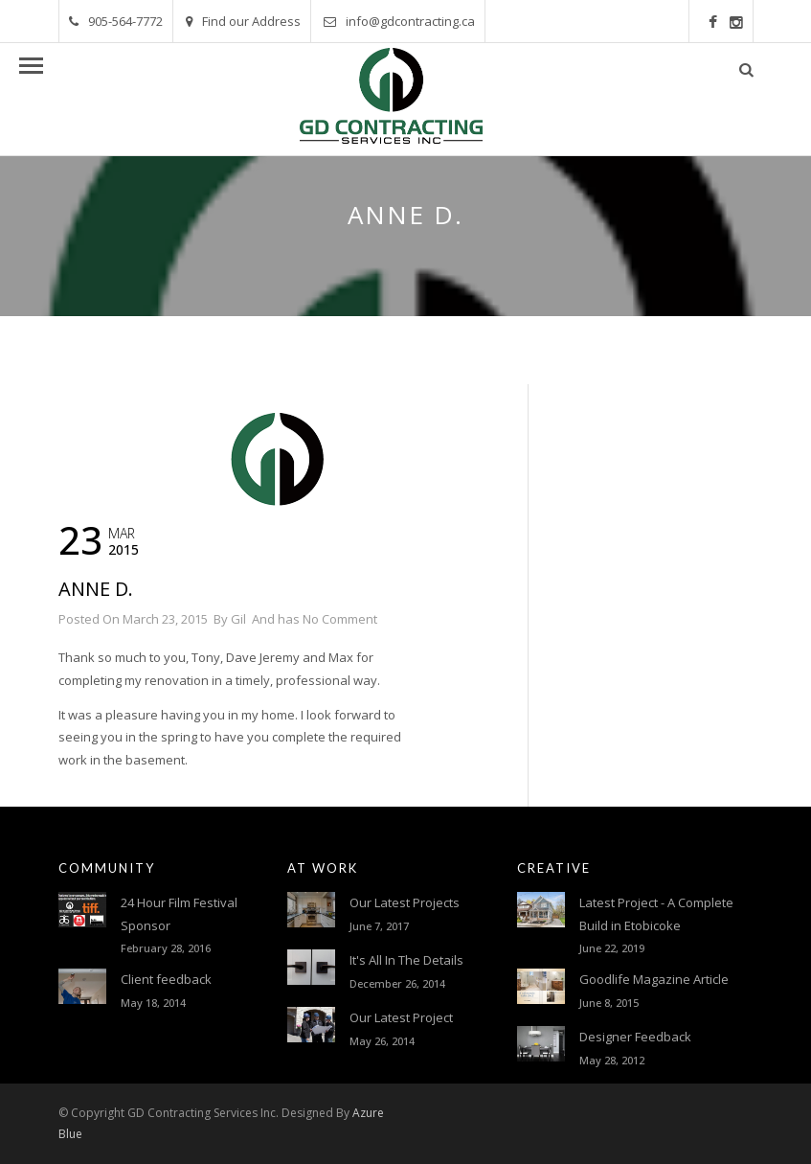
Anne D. (95, 589)
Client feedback (166, 979)
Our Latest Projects (404, 902)
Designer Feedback (635, 1036)
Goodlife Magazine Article (654, 979)
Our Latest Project (401, 1017)
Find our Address (243, 21)
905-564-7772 (116, 21)
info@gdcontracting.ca (399, 21)
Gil (238, 619)
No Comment (340, 619)
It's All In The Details (406, 960)
